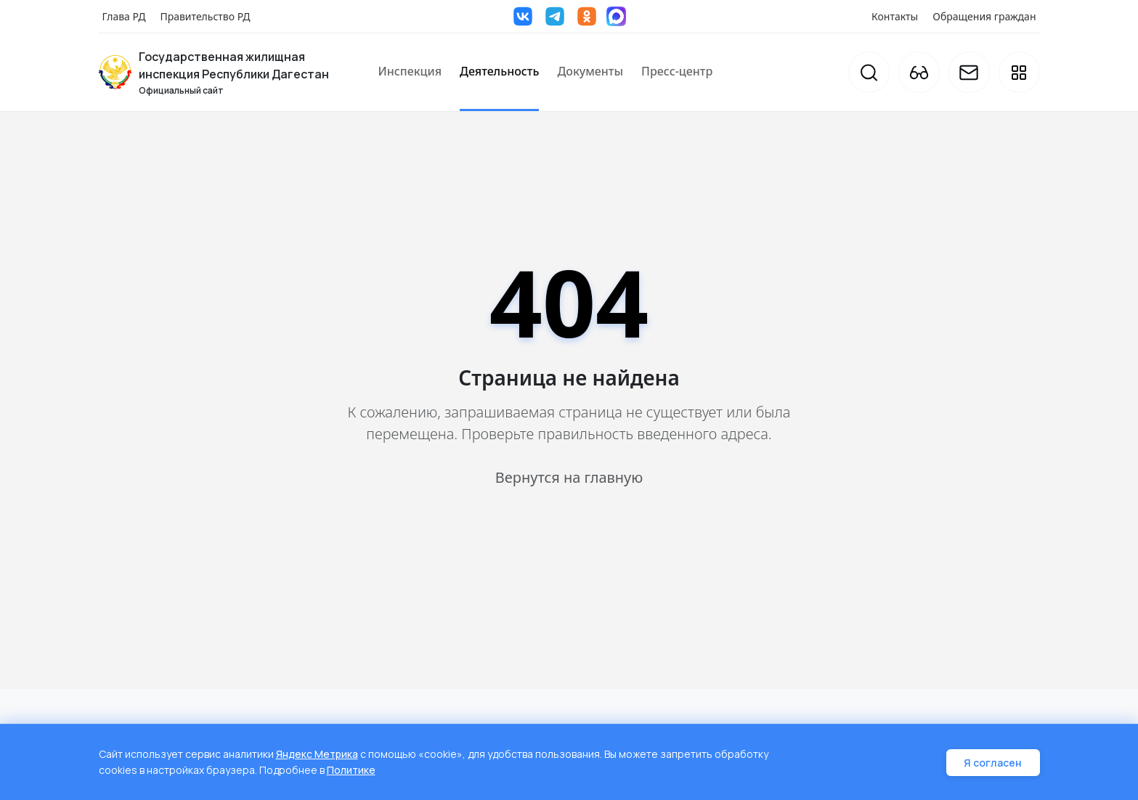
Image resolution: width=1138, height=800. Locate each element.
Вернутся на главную (569, 477)
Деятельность (499, 71)
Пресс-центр (676, 71)
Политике (351, 770)
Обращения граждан (984, 16)
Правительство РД (205, 16)
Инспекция (410, 71)
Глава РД (124, 16)
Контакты (894, 16)
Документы (590, 71)
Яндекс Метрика (317, 755)
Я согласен (993, 763)
